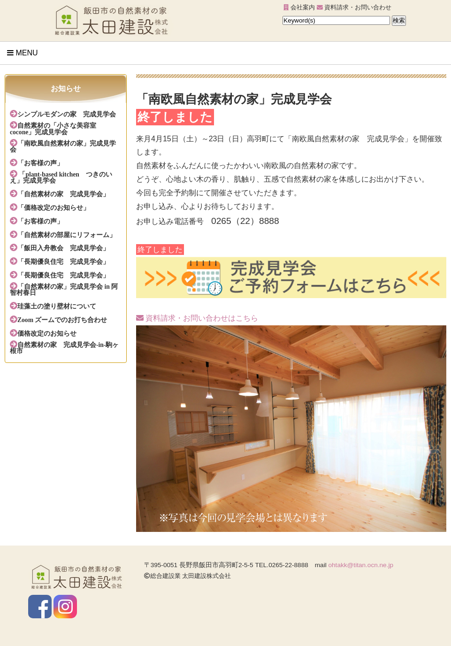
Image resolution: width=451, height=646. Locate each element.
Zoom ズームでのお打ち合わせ (62, 319)
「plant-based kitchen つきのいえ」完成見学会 (61, 177)
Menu (22, 53)
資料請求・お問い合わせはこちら (197, 318)
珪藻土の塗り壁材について (56, 306)
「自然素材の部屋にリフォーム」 (66, 234)
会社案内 (299, 7)
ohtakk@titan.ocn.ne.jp (361, 565)
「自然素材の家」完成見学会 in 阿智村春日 (64, 289)
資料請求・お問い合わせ (354, 7)
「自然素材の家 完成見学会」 (63, 194)
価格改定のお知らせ (46, 333)
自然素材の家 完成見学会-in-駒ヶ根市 (64, 347)
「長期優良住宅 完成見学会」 (63, 261)
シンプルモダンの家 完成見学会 (66, 114)
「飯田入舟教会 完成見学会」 (63, 248)
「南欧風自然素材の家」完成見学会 (63, 146)
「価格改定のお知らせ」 (53, 207)
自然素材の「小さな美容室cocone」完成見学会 (53, 128)
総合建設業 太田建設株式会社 (187, 575)
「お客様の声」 (40, 163)
